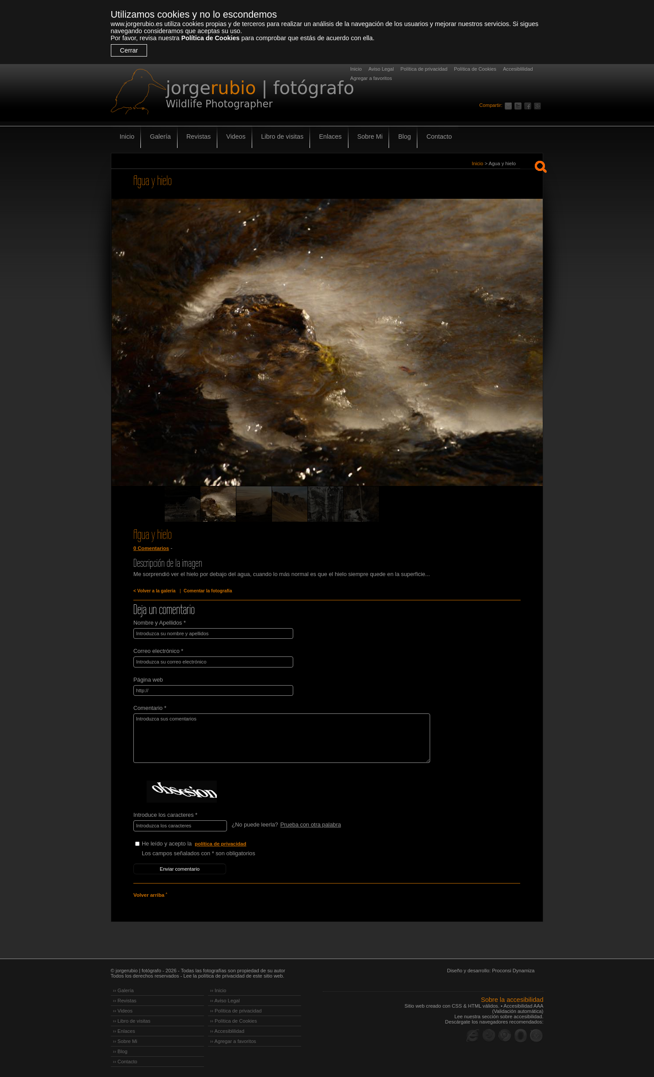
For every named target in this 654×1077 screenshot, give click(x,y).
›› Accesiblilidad (227, 1029)
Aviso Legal (381, 69)
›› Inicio (218, 989)
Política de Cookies (210, 38)
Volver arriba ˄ (150, 894)
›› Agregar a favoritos (233, 1040)
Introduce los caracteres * (165, 814)
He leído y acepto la (208, 843)
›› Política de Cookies (233, 1019)
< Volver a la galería (154, 590)
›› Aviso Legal (225, 999)
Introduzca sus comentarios (279, 737)
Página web (148, 679)
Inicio (356, 69)
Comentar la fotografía (207, 590)
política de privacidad (221, 843)
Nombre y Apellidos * (159, 622)
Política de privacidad (424, 69)
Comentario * (149, 707)
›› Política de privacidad (236, 1009)
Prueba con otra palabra (310, 824)
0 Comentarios (151, 548)
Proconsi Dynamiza (513, 969)
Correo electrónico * (158, 651)
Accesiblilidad (518, 69)
